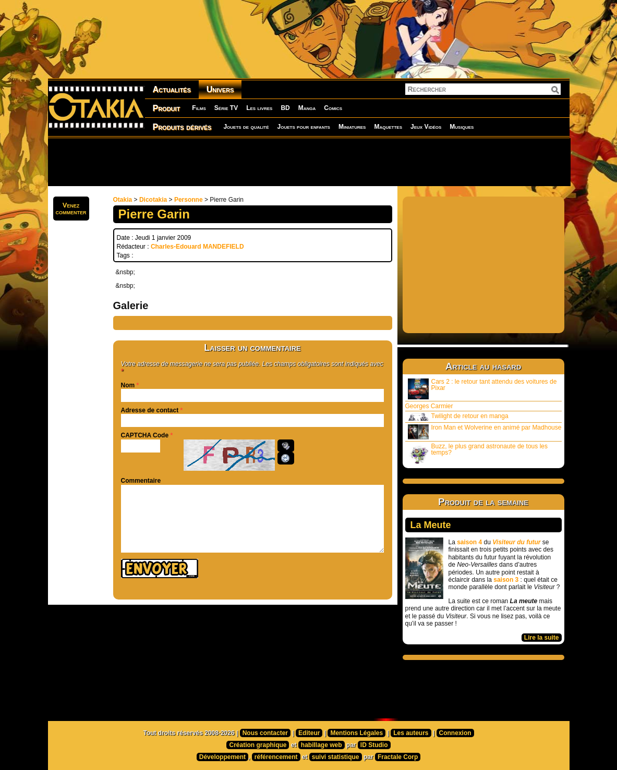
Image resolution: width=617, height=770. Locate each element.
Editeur (309, 733)
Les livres (259, 108)
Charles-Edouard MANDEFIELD (197, 246)
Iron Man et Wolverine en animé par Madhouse (485, 431)
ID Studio (374, 745)
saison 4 (469, 542)
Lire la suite (541, 637)
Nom (128, 385)
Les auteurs (410, 733)
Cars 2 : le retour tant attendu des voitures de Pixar (482, 388)
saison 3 (505, 579)
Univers (220, 89)
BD (285, 108)
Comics (333, 108)
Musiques (462, 126)
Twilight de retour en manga (458, 416)
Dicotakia (153, 199)
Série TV (226, 108)
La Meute (430, 525)
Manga (307, 108)
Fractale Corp (398, 757)
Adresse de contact (150, 410)
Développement (222, 757)
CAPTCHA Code (145, 435)
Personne (188, 199)
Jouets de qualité (246, 126)
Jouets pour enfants (303, 126)
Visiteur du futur (516, 542)
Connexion (455, 733)
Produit (166, 108)
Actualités (172, 89)
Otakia (122, 199)
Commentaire (141, 480)
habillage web (321, 745)
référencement (276, 757)
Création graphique (257, 745)
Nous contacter (265, 733)
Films (198, 108)
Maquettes (388, 126)
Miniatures (352, 126)
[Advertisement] (309, 161)
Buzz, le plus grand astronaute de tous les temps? (478, 453)
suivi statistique (335, 757)
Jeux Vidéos (425, 126)
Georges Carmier (429, 406)
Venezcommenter (71, 208)
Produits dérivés (182, 127)
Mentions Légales (356, 733)
